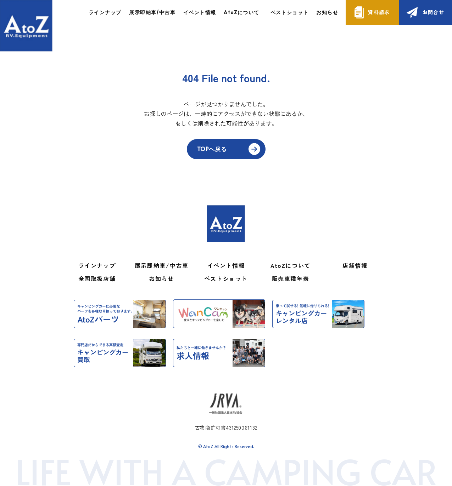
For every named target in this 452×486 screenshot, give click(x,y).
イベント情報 (199, 12)
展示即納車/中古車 (152, 12)
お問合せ (434, 12)
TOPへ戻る (212, 149)
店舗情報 (354, 265)
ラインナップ (105, 12)
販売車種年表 (290, 278)
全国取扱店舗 (97, 278)
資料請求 (379, 12)
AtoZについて (290, 265)
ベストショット (289, 12)
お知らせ (327, 12)
